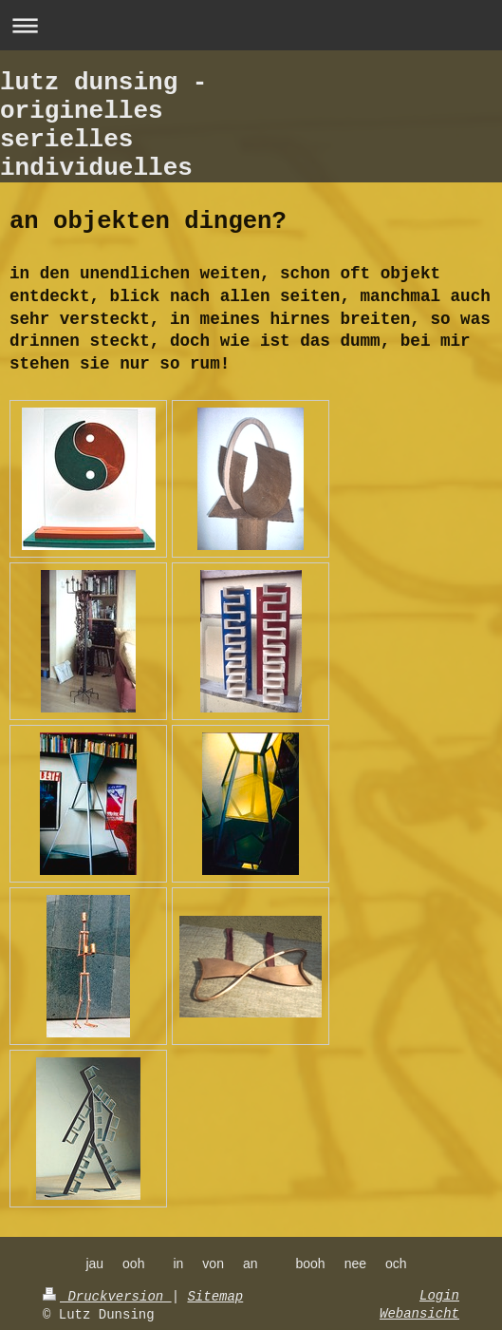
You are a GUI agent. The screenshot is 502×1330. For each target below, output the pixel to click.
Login (439, 1295)
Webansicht (419, 1313)
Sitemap (215, 1296)
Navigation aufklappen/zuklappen (251, 25)
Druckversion (107, 1296)
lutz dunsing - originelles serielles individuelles (103, 125)
